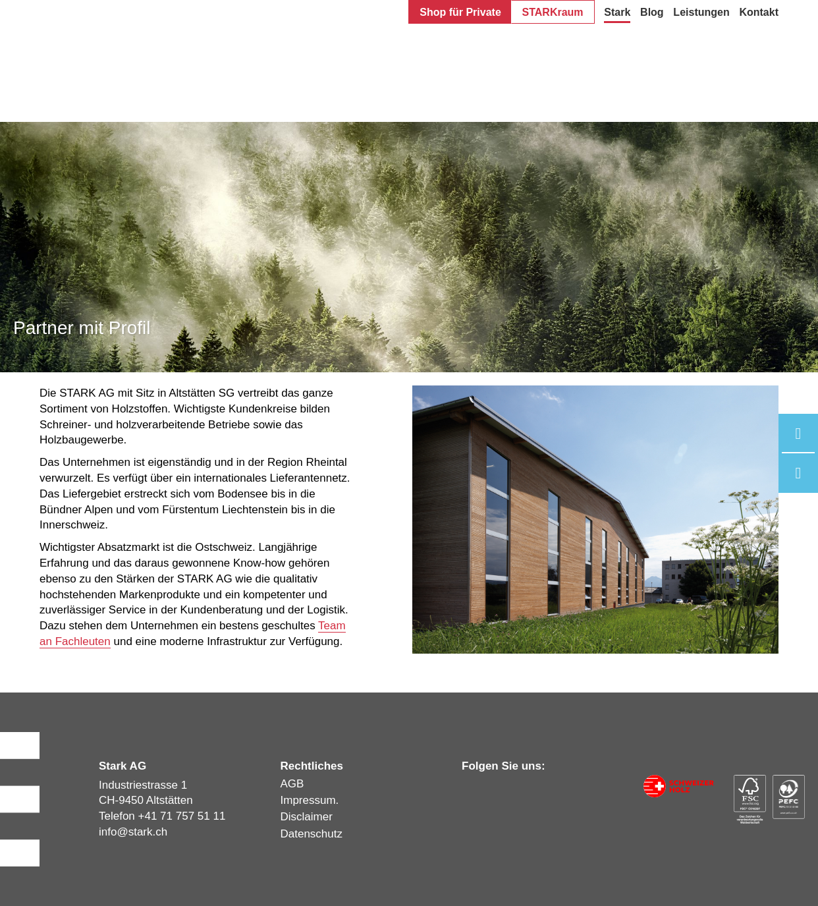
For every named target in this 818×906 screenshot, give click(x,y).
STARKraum (553, 12)
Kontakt (758, 12)
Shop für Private (460, 12)
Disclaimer (307, 816)
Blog (652, 12)
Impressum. (310, 800)
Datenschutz (312, 834)
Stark (617, 12)
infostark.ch (133, 832)
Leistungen (701, 12)
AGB (292, 784)
